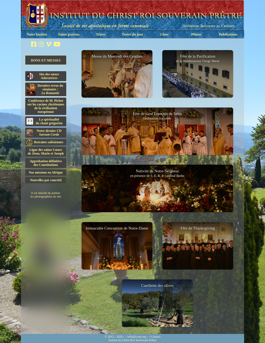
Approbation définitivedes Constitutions (46, 163)
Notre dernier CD (43, 132)
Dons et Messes (46, 60)
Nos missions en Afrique (46, 172)
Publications (228, 34)
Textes (100, 34)
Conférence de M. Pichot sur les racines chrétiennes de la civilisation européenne (45, 106)
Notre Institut (36, 34)
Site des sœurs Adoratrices (42, 76)
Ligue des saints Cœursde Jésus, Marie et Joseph (46, 151)
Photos (196, 34)
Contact (155, 336)
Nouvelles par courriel (45, 180)
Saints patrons (69, 34)
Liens (164, 34)
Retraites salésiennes (44, 142)
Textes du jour (132, 34)
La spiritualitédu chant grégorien (44, 121)
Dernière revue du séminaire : (44, 90)
